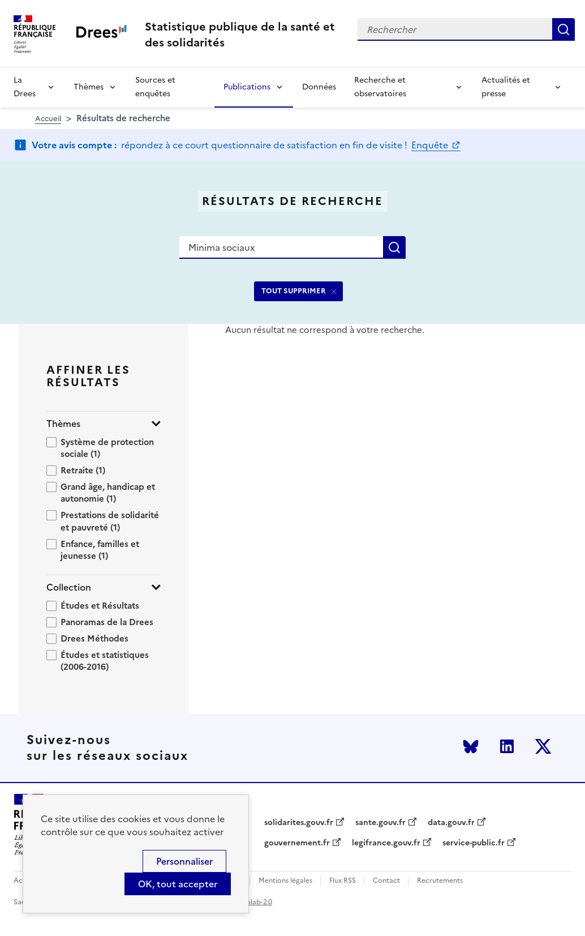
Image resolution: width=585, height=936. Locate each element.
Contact (386, 881)
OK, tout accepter (177, 884)
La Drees (25, 87)
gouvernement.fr (297, 843)
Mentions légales (285, 881)
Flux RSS (342, 881)
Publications (246, 87)
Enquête (430, 145)
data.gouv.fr (451, 822)
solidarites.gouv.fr (298, 822)
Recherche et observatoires (380, 87)
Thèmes (89, 87)
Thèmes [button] (63, 423)
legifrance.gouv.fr (386, 843)
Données (319, 87)
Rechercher (563, 29)
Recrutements (440, 881)
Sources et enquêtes (155, 87)
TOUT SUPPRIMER (293, 290)
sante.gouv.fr (380, 822)
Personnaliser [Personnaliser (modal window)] (184, 861)
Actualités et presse (505, 87)
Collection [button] (68, 587)
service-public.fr (473, 843)
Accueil (48, 118)
